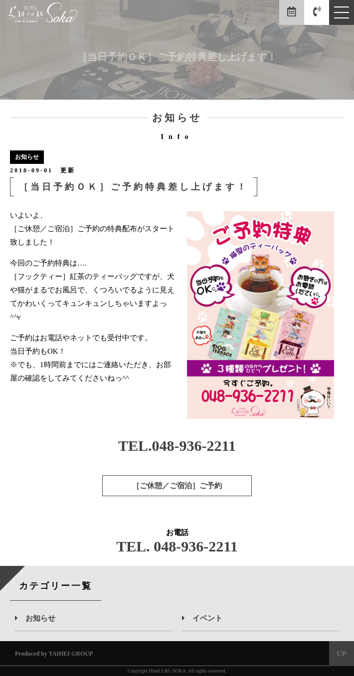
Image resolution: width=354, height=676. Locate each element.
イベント (202, 618)
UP (342, 654)
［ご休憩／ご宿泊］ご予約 (177, 486)
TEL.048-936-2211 (177, 445)
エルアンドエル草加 (42, 15)
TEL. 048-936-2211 (176, 546)
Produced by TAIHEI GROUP (54, 653)
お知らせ (35, 618)
